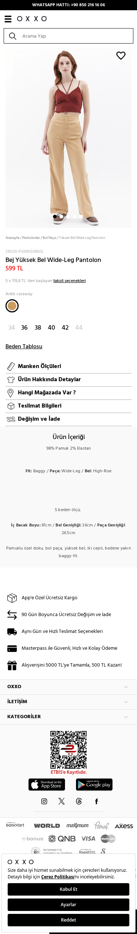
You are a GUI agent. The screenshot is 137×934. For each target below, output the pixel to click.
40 (51, 328)
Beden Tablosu (23, 347)
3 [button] (68, 216)
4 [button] (74, 216)
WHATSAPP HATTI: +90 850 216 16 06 (68, 5)
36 (24, 328)
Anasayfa (12, 238)
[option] (68, 137)
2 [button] (61, 216)
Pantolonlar (31, 238)
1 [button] (55, 216)
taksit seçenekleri (69, 281)
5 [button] (81, 216)
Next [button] (3, 136)
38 (38, 328)
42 (65, 328)
